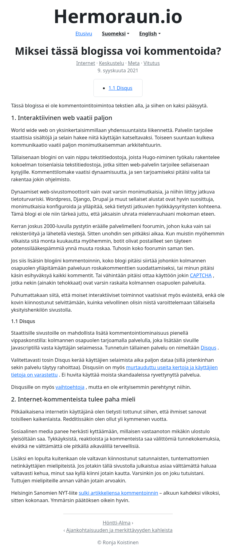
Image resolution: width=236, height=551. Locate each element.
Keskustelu (111, 63)
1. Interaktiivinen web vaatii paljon (61, 118)
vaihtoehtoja (70, 387)
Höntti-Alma (117, 522)
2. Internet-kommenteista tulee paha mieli (73, 399)
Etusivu (83, 33)
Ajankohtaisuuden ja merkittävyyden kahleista (119, 530)
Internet (85, 63)
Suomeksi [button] (114, 33)
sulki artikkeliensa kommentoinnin (118, 492)
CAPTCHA (201, 275)
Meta (134, 63)
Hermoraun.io (118, 16)
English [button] (148, 33)
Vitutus (152, 63)
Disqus (208, 347)
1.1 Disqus (120, 88)
